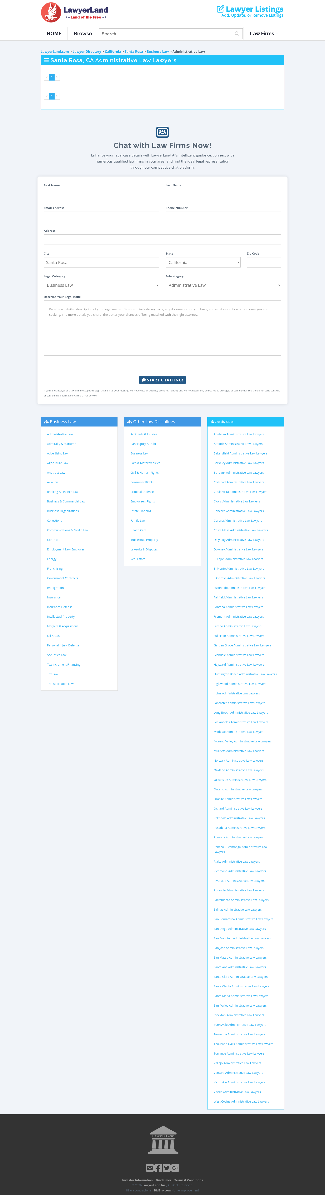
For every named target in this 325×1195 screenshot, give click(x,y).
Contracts (53, 540)
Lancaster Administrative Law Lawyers (239, 703)
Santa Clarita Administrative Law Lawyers (241, 986)
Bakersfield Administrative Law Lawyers (240, 453)
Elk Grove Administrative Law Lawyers (239, 578)
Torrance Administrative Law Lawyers (239, 1053)
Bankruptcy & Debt (143, 444)
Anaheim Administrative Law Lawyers (239, 434)
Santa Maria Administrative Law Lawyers (241, 996)
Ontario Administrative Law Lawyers (238, 789)
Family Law (137, 520)
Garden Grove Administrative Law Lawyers (242, 645)
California (113, 51)
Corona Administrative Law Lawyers (238, 520)
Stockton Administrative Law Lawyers (239, 1015)
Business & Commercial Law (66, 501)
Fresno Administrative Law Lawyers (237, 626)
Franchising (55, 568)
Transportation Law (60, 684)
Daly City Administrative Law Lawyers (239, 540)
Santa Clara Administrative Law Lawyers (241, 977)
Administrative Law (60, 434)
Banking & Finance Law (62, 492)
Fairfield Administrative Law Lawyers (238, 597)
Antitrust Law (56, 472)
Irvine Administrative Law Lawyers (237, 693)
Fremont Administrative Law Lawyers (239, 616)
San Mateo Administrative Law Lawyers (240, 957)
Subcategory (175, 276)
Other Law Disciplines (154, 421)
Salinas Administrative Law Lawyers (238, 909)
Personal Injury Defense (63, 645)
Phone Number (177, 208)
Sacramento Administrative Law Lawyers (241, 900)
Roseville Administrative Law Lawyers (239, 890)
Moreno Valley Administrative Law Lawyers (243, 741)
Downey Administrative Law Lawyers (238, 549)
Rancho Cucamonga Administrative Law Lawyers (240, 849)
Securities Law (56, 655)
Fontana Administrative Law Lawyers (238, 607)
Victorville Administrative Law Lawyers (239, 1082)
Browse (83, 33)
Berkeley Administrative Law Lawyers (239, 463)
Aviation (52, 482)
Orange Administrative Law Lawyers (238, 799)
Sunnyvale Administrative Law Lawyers (240, 1025)
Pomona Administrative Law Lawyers (239, 837)
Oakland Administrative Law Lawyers (239, 770)
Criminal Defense (142, 492)
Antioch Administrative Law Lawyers (238, 444)
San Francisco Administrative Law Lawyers (242, 938)
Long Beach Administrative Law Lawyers (241, 712)
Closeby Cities (224, 422)
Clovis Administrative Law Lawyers (237, 501)
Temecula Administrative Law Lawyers (239, 1034)
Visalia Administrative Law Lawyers (237, 1092)
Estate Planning (140, 511)
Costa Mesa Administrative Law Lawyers (241, 530)
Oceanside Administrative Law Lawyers (240, 780)
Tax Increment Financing (63, 664)
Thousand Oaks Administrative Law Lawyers (243, 1044)
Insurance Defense (59, 607)
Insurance (53, 597)
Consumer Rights (142, 482)
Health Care (138, 530)
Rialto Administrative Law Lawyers (237, 861)
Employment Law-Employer (65, 549)
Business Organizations (63, 511)
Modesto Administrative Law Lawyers (239, 732)
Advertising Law (57, 453)
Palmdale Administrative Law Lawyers (239, 818)
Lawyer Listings (250, 9)
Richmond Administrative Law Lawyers (240, 871)
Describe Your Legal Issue (62, 297)
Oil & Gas (53, 636)
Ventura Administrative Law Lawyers (238, 1073)
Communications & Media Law (67, 530)
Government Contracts (62, 578)
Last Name (173, 185)
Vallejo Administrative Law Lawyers (237, 1063)
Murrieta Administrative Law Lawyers (239, 751)
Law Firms (264, 33)
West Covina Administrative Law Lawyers (241, 1101)
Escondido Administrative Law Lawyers (240, 588)
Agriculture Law (57, 463)
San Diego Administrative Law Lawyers (240, 929)
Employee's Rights (142, 501)
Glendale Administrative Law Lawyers (239, 655)
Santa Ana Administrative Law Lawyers (240, 967)
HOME (54, 33)
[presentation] (162, 366)
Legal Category (54, 276)
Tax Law (52, 674)
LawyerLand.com (55, 51)
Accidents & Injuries (143, 434)
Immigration (55, 588)
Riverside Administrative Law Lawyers (239, 881)
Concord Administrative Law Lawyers (239, 511)
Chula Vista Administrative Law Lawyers (240, 492)
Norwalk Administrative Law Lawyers (239, 760)
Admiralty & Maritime (61, 444)
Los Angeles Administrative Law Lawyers (241, 722)
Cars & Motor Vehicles (145, 463)
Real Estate (137, 559)
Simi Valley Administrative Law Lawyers (240, 1005)
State (169, 253)
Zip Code (253, 253)
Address (49, 231)
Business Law (158, 51)
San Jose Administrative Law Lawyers (239, 948)
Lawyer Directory (86, 51)
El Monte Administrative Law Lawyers (239, 568)
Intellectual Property (61, 616)
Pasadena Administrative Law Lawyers (239, 828)
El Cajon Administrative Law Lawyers (238, 559)
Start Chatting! (162, 379)
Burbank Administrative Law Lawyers (239, 472)
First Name (52, 185)
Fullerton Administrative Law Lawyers (239, 636)
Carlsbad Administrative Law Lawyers (239, 482)
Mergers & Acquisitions (62, 626)
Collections (54, 520)
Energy (51, 559)
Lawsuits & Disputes (144, 549)
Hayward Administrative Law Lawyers (239, 664)
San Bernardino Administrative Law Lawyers (243, 919)
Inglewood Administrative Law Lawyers (240, 684)
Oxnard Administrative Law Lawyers (238, 808)
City (46, 253)
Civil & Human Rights (144, 472)
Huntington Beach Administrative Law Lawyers (245, 674)
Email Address (54, 208)
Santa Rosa (134, 51)
